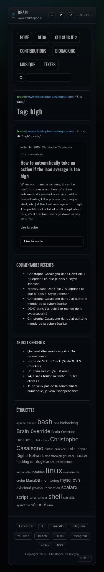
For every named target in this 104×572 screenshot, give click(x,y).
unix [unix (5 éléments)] (50, 505)
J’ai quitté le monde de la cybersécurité (57, 301)
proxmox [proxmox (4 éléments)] (37, 488)
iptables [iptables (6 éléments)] (38, 472)
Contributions (33, 51)
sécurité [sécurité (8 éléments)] (38, 505)
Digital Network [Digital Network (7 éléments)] (30, 456)
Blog (42, 37)
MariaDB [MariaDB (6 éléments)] (33, 480)
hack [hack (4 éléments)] (71, 456)
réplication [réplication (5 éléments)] (52, 488)
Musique (27, 64)
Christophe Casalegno (43, 274)
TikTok (59, 536)
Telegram (78, 526)
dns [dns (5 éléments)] (47, 456)
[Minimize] (51, 15)
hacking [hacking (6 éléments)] (22, 462)
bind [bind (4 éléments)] (56, 423)
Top (84, 558)
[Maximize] (61, 15)
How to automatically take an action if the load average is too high (50, 169)
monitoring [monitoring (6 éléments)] (50, 480)
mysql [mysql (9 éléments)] (66, 480)
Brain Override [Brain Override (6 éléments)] (63, 432)
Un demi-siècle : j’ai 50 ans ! (48, 371)
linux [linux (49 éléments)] (54, 471)
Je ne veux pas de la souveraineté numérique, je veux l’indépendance (52, 388)
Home (24, 37)
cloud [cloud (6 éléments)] (48, 449)
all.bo (45, 545)
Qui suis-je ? (66, 37)
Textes (49, 64)
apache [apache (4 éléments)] (21, 423)
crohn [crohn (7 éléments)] (72, 449)
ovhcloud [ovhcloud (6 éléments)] (23, 488)
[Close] (70, 15)
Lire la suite (29, 227)
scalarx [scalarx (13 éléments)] (69, 487)
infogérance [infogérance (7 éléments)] (44, 462)
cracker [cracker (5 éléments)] (59, 449)
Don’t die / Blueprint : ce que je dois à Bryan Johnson (56, 279)
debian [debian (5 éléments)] (83, 449)
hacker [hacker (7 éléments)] (81, 456)
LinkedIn (58, 526)
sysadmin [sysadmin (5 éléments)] (23, 505)
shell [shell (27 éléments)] (55, 497)
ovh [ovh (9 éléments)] (76, 480)
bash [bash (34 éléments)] (44, 422)
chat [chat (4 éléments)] (37, 440)
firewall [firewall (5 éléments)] (56, 456)
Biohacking (65, 51)
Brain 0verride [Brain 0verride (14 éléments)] (33, 431)
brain (23, 12)
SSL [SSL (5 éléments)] (72, 497)
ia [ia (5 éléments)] (31, 462)
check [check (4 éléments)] (45, 440)
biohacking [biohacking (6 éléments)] (69, 423)
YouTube (23, 536)
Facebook (26, 526)
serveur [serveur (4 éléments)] (42, 498)
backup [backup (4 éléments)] (31, 423)
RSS (60, 545)
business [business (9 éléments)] (25, 440)
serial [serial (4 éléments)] (33, 498)
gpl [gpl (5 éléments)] (65, 456)
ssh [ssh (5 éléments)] (65, 497)
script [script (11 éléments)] (22, 497)
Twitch (42, 536)
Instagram (80, 536)
